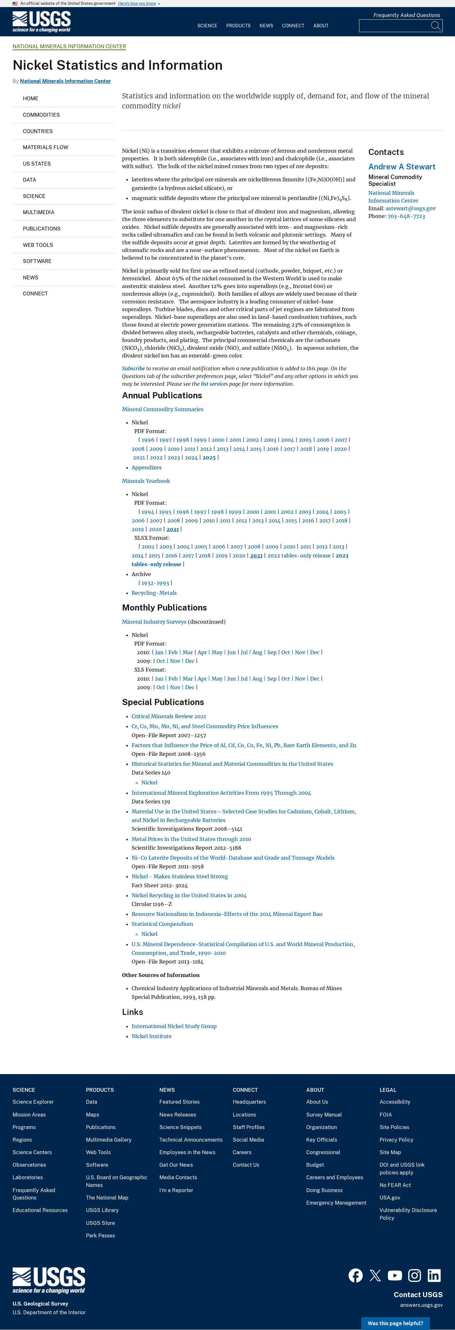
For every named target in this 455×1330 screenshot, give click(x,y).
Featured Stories (179, 1102)
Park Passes (100, 1236)
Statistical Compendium (162, 924)
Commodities (41, 115)
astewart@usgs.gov (411, 208)
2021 (139, 457)
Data (29, 180)
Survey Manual (324, 1115)
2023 (173, 457)
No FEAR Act (395, 1185)
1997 (165, 440)
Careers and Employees (334, 1177)
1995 (165, 512)
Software (37, 261)
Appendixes (147, 467)
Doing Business (324, 1190)
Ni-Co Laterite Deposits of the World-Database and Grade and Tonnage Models (234, 858)
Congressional (323, 1152)
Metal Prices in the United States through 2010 (191, 839)
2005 (305, 440)
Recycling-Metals (154, 593)
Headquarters (249, 1102)
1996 (148, 440)
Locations (244, 1115)
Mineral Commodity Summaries (163, 409)
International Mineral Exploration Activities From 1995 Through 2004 (221, 793)
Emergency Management (336, 1203)
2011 (189, 449)
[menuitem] (207, 22)
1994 (148, 512)
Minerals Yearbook (146, 481)
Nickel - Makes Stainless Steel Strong (180, 876)
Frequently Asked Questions (407, 15)
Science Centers (32, 1152)
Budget (315, 1165)
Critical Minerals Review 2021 (169, 716)
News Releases (177, 1115)
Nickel (149, 782)
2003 (270, 440)
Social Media (248, 1140)
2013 (222, 449)
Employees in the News (187, 1152)
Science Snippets (180, 1127)
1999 (200, 440)
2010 (173, 449)
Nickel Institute (152, 1036)
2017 (289, 449)
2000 (218, 440)
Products (238, 25)
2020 (340, 449)
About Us (317, 1102)
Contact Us (246, 1165)
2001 (235, 440)
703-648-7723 (406, 216)
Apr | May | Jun (217, 652)
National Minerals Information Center (69, 46)
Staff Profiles (249, 1127)
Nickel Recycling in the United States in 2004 (189, 895)
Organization (321, 1127)
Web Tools (38, 245)
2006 (323, 440)
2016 (273, 449)
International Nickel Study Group (174, 1026)
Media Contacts (178, 1177)
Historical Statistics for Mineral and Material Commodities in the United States (232, 764)
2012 (206, 449)
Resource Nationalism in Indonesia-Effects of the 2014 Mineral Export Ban (227, 914)
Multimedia (38, 212)
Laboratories (28, 1177)
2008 (138, 449)
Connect (293, 25)
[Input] (401, 25)
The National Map (107, 1198)
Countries (38, 131)
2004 (287, 440)
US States (37, 164)
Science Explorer (33, 1102)
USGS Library (102, 1210)
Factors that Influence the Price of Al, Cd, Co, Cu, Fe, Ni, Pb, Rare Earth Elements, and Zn (244, 745)
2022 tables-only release (299, 555)
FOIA (386, 1115)
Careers (242, 1152)
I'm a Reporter (176, 1190)
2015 (256, 449)
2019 (323, 449)
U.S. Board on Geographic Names (116, 1181)
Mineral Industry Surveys (154, 622)
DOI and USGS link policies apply (402, 1169)
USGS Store (100, 1223)
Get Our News (176, 1165)
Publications (42, 229)
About (320, 25)
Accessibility (395, 1102)
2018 (306, 449)
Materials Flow (45, 147)
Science (207, 25)
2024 (191, 457)
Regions (22, 1140)
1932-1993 (155, 583)
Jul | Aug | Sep (259, 652)
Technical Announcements (191, 1140)
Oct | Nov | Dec (300, 652)
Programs (24, 1127)
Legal (388, 1090)
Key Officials (321, 1140)
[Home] (42, 31)
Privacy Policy (396, 1140)
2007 (341, 440)
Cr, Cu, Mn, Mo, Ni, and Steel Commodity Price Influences (205, 726)
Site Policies (394, 1127)
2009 (156, 449)
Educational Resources (40, 1210)
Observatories (29, 1165)
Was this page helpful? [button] (395, 1323)
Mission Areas (29, 1115)
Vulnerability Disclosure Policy (408, 1214)
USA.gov (390, 1198)
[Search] (436, 25)
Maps (92, 1115)
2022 (155, 457)
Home (30, 98)
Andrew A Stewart (402, 166)
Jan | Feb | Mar (174, 652)
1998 (182, 440)
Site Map (390, 1152)
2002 (252, 440)
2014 (239, 449)
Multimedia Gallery (109, 1140)
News (266, 25)
